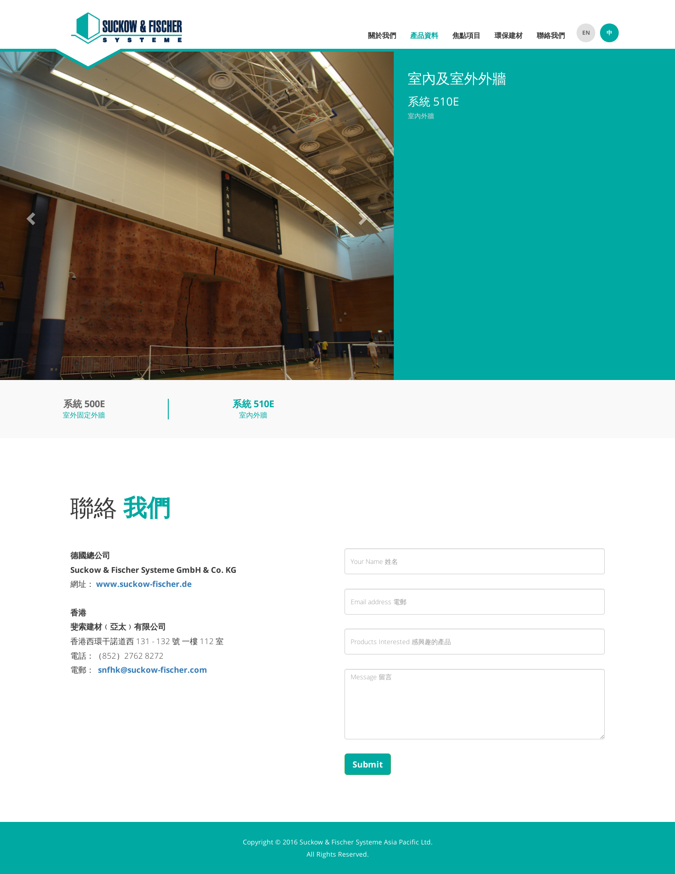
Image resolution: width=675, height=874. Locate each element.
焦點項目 (466, 35)
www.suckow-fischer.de (145, 583)
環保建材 (509, 35)
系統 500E (84, 403)
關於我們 (382, 35)
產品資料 (424, 35)
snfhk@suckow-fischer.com (152, 669)
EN (586, 33)
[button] (29, 216)
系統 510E (253, 403)
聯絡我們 (551, 35)
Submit (367, 764)
